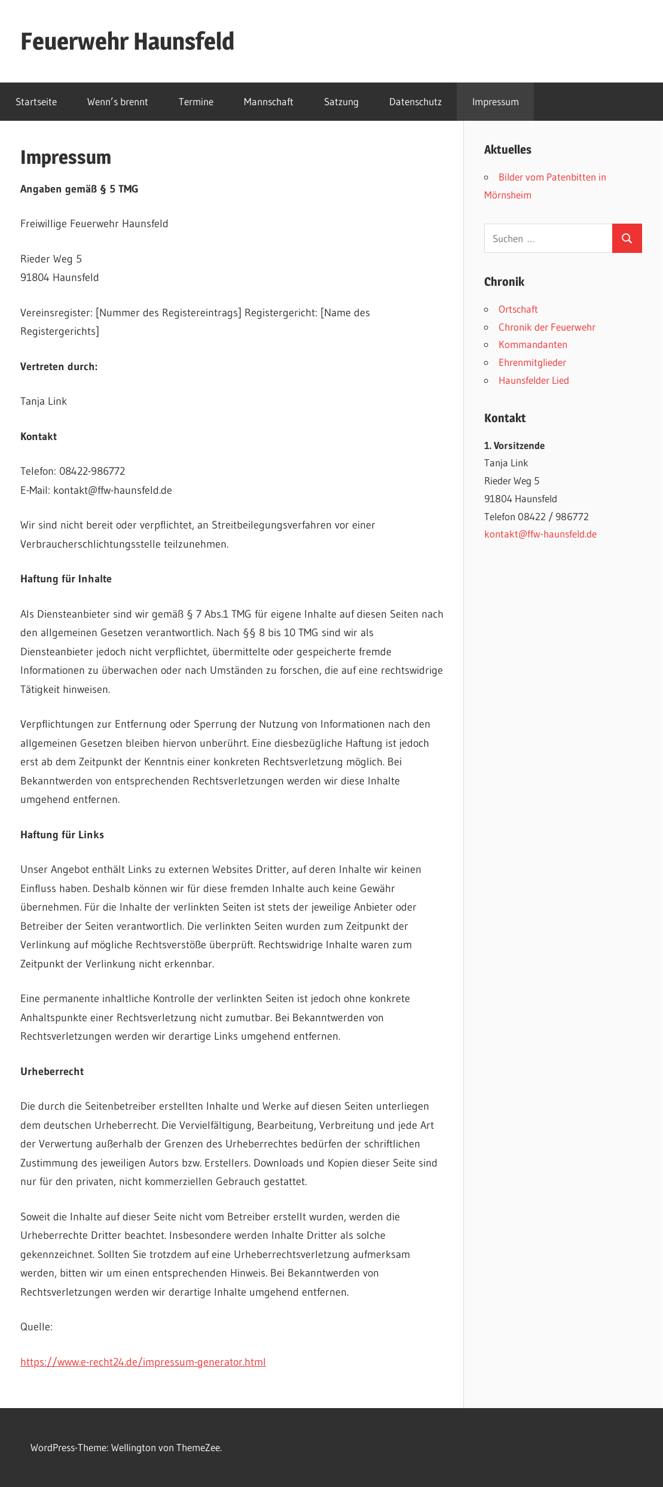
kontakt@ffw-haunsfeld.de (540, 533)
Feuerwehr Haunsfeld (127, 41)
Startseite (36, 101)
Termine (196, 101)
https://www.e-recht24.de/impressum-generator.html (143, 1362)
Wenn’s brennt (117, 101)
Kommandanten (533, 344)
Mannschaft (269, 101)
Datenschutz (415, 101)
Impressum (495, 101)
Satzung (341, 101)
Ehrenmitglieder (532, 362)
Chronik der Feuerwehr (547, 326)
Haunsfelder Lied (534, 380)
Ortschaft (518, 309)
